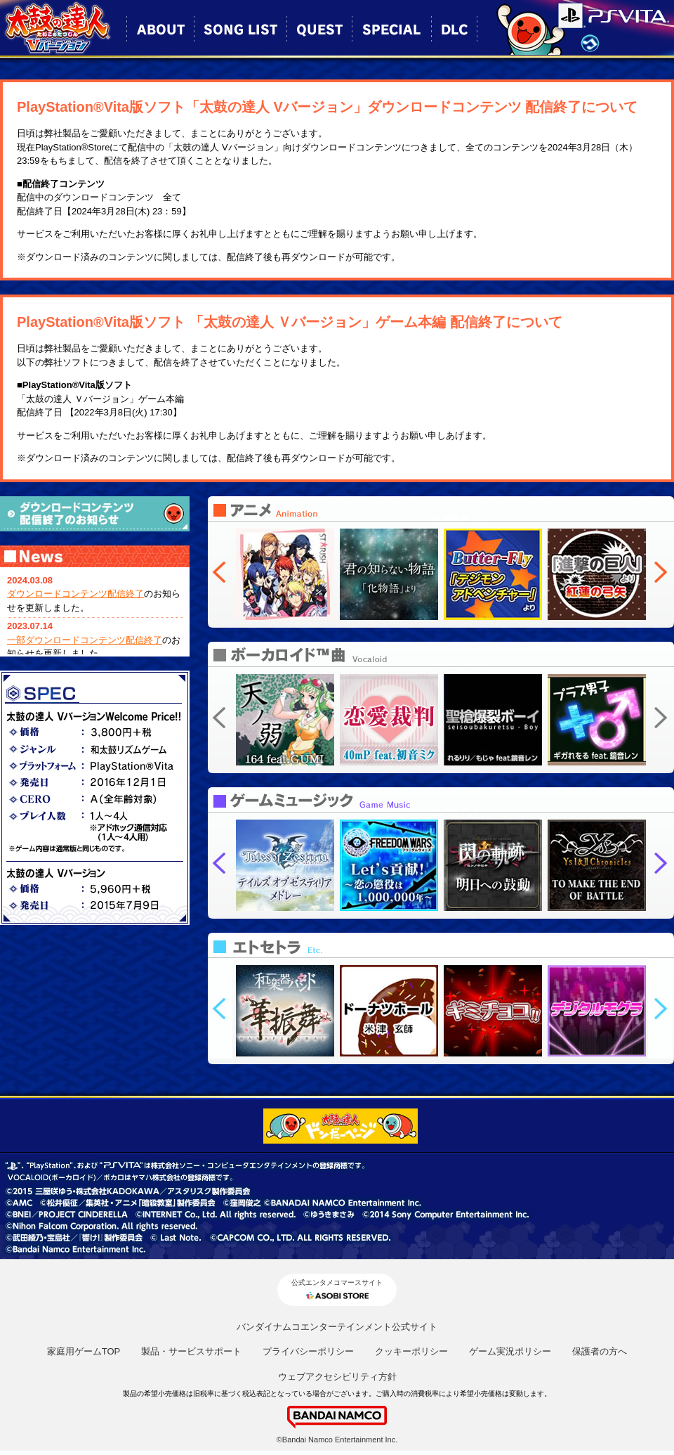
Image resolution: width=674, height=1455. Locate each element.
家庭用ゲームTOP (84, 1351)
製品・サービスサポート (191, 1351)
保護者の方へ (599, 1351)
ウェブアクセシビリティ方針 (337, 1376)
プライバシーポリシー (308, 1351)
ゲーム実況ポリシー (510, 1351)
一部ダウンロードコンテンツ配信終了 (84, 640)
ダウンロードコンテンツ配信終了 (75, 593)
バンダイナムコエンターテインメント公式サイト (337, 1326)
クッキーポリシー (411, 1351)
